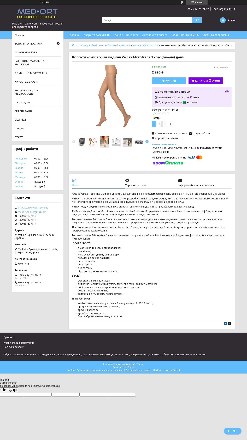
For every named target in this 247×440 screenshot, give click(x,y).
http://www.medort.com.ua (33, 207)
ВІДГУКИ (20, 119)
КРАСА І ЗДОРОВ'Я (26, 81)
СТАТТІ (19, 137)
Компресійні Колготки (145, 45)
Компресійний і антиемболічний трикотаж (105, 45)
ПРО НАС (20, 128)
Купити (170, 81)
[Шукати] (197, 20)
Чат (232, 431)
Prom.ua (140, 364)
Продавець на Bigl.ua (123, 367)
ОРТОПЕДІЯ (22, 102)
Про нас (118, 34)
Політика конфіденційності (166, 370)
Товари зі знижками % (185, 34)
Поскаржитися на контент (138, 370)
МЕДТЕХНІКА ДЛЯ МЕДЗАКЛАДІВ (26, 92)
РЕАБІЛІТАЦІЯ (24, 111)
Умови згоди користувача (18, 342)
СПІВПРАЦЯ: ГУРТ (26, 52)
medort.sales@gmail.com (32, 211)
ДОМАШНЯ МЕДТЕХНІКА (31, 73)
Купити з (207, 81)
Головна (74, 34)
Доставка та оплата (154, 34)
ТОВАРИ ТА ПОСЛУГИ (28, 43)
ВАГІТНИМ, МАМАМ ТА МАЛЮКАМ (29, 62)
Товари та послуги (94, 34)
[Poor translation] (12, 390)
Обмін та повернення (216, 34)
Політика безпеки (13, 347)
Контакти (132, 34)
